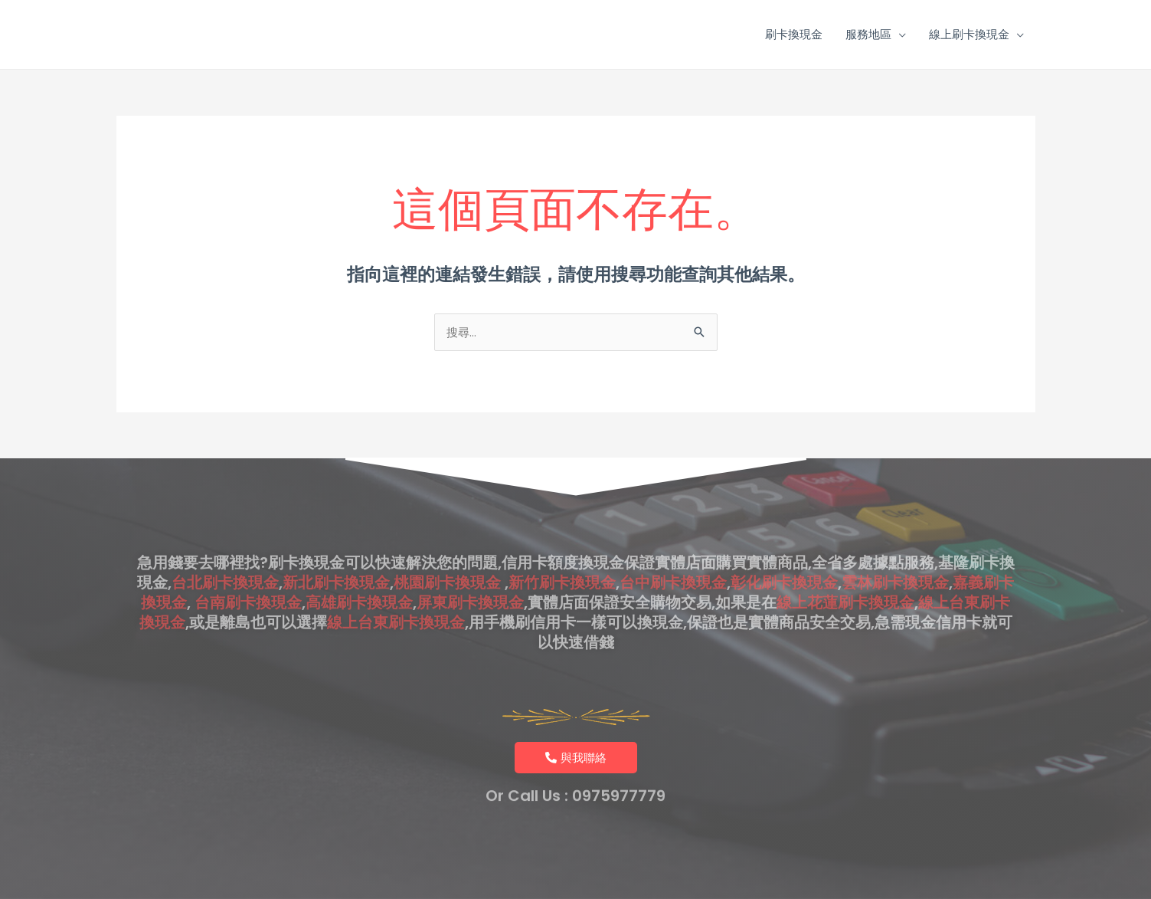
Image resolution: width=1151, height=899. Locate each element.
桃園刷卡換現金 (447, 558)
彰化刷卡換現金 (784, 558)
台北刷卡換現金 (225, 558)
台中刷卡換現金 (673, 558)
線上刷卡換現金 (969, 34)
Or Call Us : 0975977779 (575, 788)
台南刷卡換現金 (248, 578)
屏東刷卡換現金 (470, 578)
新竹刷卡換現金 (562, 558)
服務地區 (868, 34)
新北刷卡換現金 (336, 558)
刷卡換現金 (793, 34)
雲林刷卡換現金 (895, 558)
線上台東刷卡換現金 (396, 598)
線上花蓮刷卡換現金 (845, 578)
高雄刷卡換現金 (359, 578)
